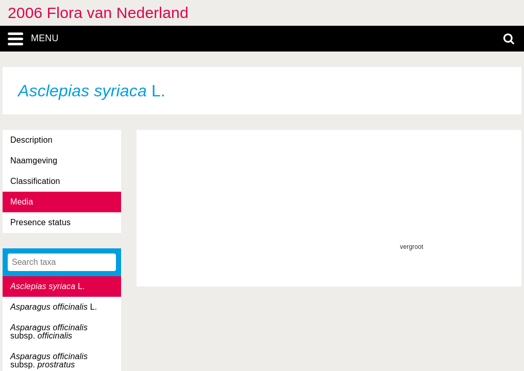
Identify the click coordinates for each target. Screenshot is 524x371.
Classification (35, 181)
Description (31, 140)
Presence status (40, 222)
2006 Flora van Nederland (98, 12)
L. (47, 286)
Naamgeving (33, 160)
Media (21, 201)
